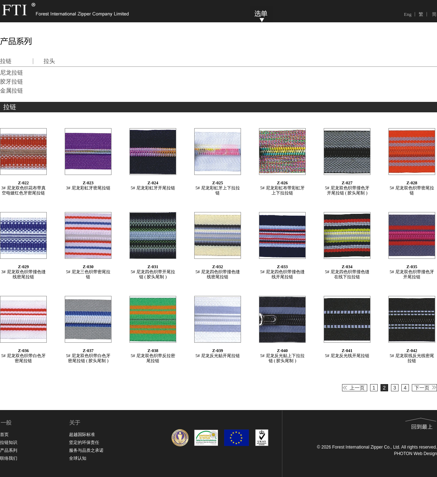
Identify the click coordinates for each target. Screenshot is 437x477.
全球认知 (77, 458)
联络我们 (8, 458)
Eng (407, 14)
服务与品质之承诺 (86, 450)
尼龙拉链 (11, 72)
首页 (4, 434)
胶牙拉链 (11, 81)
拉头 (49, 61)
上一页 (357, 388)
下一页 (421, 388)
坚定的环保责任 (84, 442)
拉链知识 (8, 442)
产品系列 (8, 450)
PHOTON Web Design (415, 453)
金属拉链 (11, 90)
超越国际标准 (82, 434)
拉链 (6, 61)
